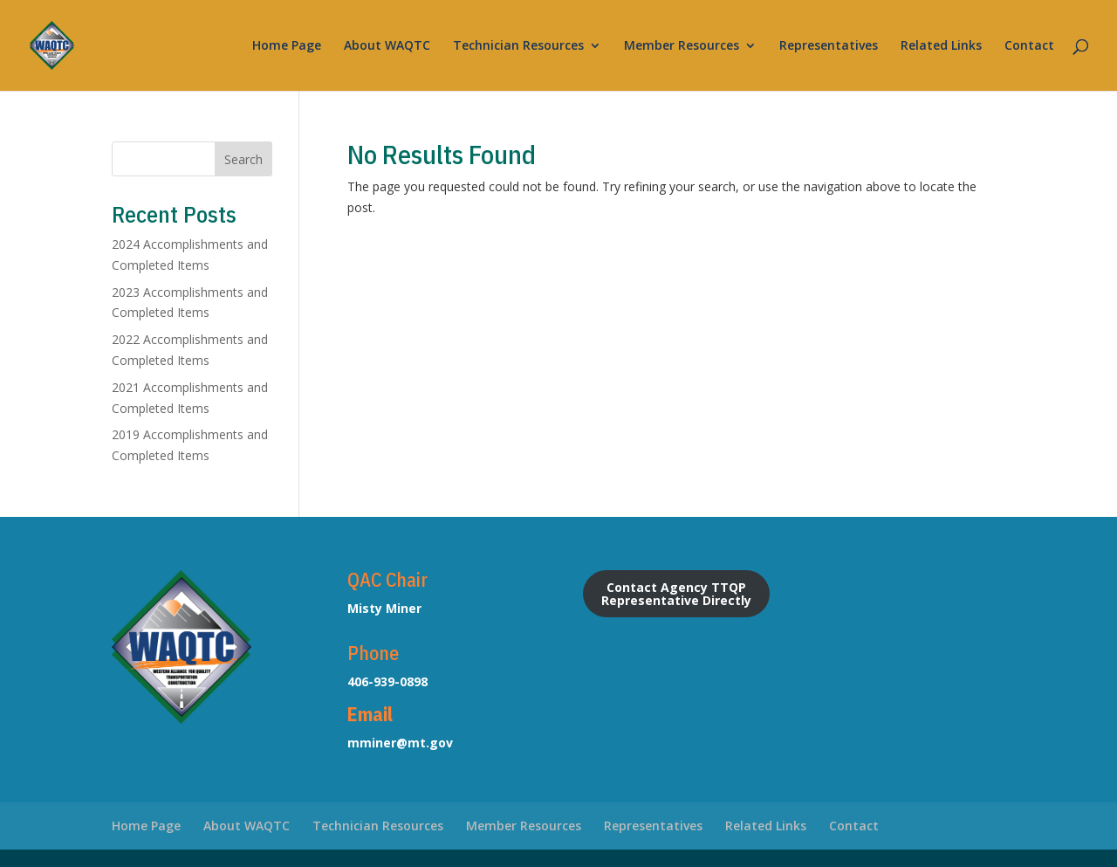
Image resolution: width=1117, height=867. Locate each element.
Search (243, 159)
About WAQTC (387, 46)
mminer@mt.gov (400, 742)
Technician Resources (518, 46)
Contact (1029, 46)
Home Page (286, 46)
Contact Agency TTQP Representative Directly (676, 594)
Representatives (828, 46)
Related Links (941, 46)
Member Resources (681, 46)
